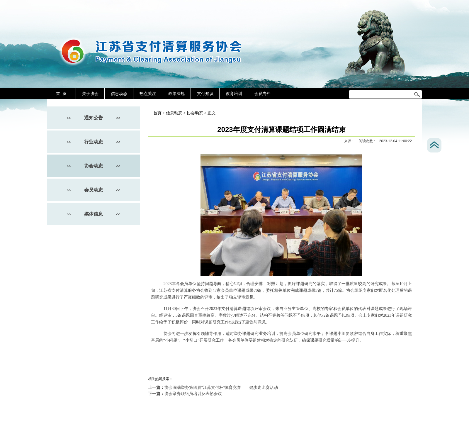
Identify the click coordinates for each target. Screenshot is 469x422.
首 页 (61, 93)
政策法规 (176, 93)
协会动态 (93, 165)
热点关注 (148, 93)
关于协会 (90, 93)
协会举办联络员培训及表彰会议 (193, 393)
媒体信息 (93, 213)
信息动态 (119, 93)
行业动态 (93, 141)
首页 (157, 113)
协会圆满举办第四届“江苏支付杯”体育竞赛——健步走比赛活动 (221, 387)
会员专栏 (262, 93)
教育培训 (234, 93)
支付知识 (205, 93)
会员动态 (93, 189)
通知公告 (93, 117)
